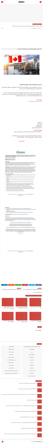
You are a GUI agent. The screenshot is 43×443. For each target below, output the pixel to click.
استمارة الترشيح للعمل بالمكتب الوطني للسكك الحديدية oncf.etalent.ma (26, 411)
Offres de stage (32, 373)
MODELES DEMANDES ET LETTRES (11, 370)
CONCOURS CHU (32, 370)
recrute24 (32, 441)
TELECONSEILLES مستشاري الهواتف (11, 373)
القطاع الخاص (11, 346)
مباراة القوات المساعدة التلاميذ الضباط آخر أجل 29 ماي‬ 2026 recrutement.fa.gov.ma (24, 422)
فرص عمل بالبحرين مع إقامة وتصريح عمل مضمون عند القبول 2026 (8, 307)
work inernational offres (37, 24)
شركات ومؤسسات (11, 357)
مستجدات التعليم (11, 362)
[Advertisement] (21, 14)
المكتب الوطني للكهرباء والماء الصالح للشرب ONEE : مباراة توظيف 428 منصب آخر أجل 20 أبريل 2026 (21, 405)
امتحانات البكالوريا (11, 349)
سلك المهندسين (31, 357)
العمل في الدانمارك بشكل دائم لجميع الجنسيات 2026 (32, 346)
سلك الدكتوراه (11, 354)
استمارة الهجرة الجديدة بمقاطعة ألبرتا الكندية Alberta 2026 (28, 383)
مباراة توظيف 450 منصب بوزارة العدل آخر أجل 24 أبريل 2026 (27, 388)
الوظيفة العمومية (31, 349)
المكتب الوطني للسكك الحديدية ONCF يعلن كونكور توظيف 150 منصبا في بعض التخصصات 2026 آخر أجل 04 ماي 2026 (19, 394)
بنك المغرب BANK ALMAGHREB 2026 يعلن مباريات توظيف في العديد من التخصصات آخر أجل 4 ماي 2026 (20, 433)
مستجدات (31, 362)
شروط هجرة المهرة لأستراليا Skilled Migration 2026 (29, 428)
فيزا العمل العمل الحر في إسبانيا (32, 400)
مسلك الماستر (32, 365)
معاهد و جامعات (11, 365)
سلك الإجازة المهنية (32, 354)
